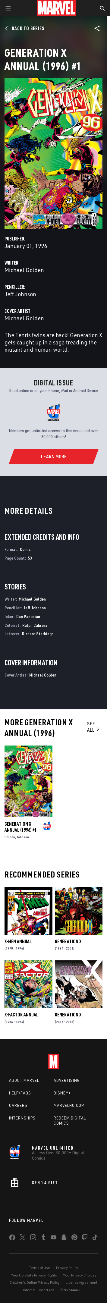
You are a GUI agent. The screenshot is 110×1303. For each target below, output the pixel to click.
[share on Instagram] (33, 1238)
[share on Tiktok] (95, 1238)
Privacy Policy (67, 1267)
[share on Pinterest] (74, 1238)
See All (93, 727)
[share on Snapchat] (64, 1238)
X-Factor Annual (21, 1015)
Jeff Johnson (20, 293)
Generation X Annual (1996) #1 (21, 827)
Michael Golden (24, 269)
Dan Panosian (28, 616)
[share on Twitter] (23, 1238)
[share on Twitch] (85, 1238)
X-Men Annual (18, 941)
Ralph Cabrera (34, 625)
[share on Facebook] (12, 1239)
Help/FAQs (20, 1093)
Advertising (67, 1080)
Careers (18, 1105)
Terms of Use (39, 1267)
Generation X (68, 941)
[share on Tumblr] (43, 1238)
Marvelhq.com (69, 1105)
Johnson (23, 837)
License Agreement (81, 1282)
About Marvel (24, 1080)
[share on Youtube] (54, 1238)
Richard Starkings (38, 633)
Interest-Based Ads (39, 1290)
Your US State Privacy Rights (34, 1275)
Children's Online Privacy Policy (35, 1282)
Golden (10, 837)
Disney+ (62, 1093)
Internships (22, 1118)
